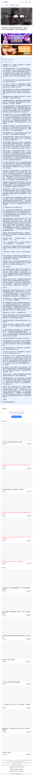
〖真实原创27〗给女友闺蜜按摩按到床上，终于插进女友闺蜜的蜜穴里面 (16, 588)
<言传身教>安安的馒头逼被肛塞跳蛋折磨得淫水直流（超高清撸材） (16, 636)
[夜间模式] (26, 2)
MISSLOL (18, 773)
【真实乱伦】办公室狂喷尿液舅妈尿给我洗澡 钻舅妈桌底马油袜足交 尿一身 (16, 513)
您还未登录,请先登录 (16, 416)
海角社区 (6, 2)
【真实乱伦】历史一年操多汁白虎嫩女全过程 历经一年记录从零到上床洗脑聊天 (16, 537)
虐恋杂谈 (28, 639)
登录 (30, 2)
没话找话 (28, 731)
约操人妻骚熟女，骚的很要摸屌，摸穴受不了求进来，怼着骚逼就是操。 (16, 612)
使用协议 (16, 769)
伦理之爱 (6, 5)
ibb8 (21, 773)
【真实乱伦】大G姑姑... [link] (14, 5)
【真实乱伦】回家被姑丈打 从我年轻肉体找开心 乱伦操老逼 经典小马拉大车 (16, 465)
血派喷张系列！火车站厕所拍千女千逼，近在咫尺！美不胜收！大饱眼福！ (16, 729)
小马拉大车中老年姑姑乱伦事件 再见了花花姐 (12, 442)
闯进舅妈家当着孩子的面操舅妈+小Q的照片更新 (12, 561)
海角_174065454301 (8, 59)
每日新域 (21, 769)
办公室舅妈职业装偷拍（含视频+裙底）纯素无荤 (12, 489)
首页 (2, 5)
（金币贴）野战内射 (6, 752)
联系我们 (12, 769)
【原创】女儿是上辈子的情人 (8, 659)
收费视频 (28, 615)
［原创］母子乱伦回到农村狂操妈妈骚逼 (11, 682)
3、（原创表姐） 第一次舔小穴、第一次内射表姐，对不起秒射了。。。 (16, 705)
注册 (22, 16)
